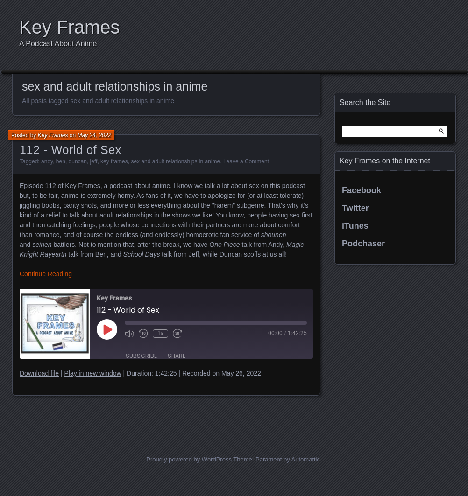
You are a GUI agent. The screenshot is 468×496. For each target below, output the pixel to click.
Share (176, 356)
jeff (94, 161)
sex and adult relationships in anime (175, 161)
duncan (78, 161)
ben (60, 161)
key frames (114, 161)
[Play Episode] (107, 329)
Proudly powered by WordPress (189, 459)
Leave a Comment (246, 161)
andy (47, 161)
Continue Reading (46, 274)
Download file (39, 373)
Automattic (305, 459)
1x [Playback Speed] (160, 333)
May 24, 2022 (94, 135)
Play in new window (92, 373)
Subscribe (141, 356)
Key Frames (69, 27)
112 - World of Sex (70, 149)
